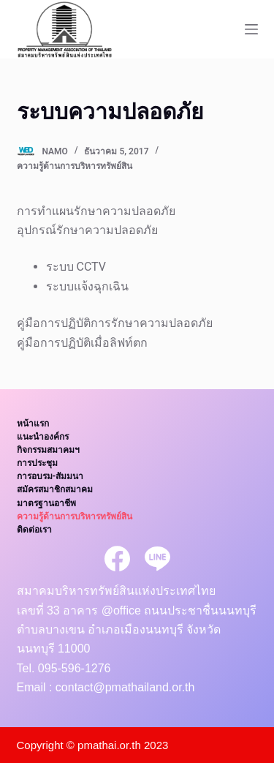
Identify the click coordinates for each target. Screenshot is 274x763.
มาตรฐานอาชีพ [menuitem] (46, 503)
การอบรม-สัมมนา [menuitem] (50, 476)
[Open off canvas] (251, 29)
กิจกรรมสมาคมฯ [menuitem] (48, 450)
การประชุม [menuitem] (37, 463)
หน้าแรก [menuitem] (33, 423)
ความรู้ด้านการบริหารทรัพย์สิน (74, 166)
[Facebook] (117, 558)
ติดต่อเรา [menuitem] (34, 530)
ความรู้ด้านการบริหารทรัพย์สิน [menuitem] (74, 516)
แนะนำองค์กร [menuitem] (43, 437)
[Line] (157, 558)
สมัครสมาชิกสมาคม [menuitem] (55, 489)
